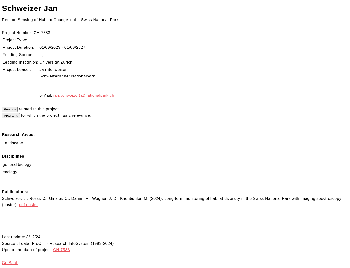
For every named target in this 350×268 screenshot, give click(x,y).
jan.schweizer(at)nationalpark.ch (83, 95)
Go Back (10, 263)
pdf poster (28, 205)
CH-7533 (61, 250)
